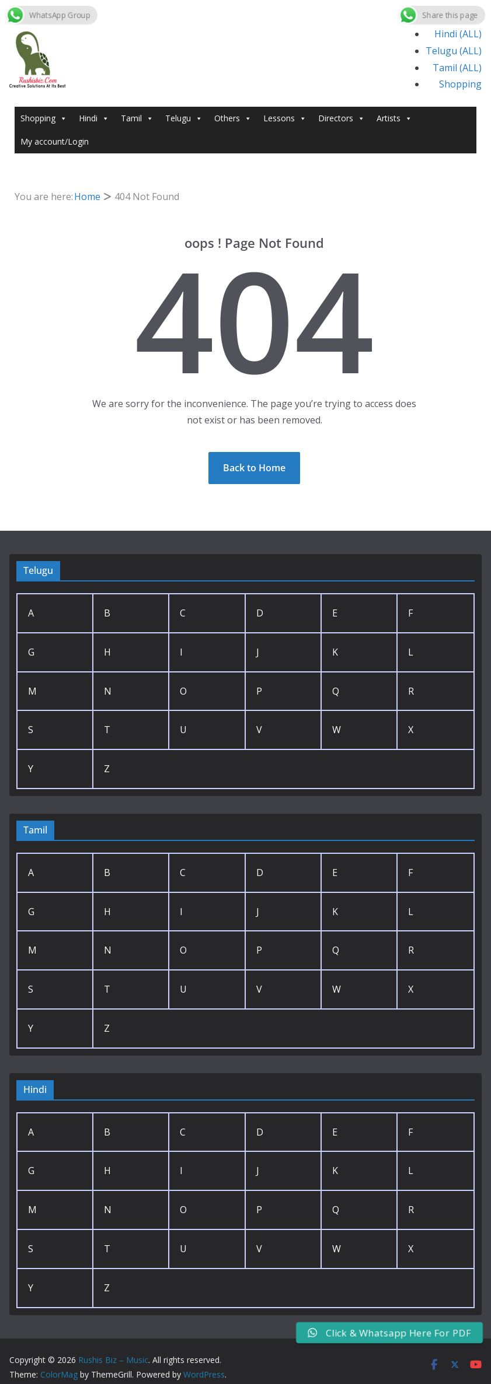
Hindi (94, 118)
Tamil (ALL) (457, 67)
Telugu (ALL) (454, 50)
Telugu (184, 118)
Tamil (137, 118)
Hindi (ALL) (458, 33)
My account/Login (54, 141)
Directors (341, 118)
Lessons (285, 118)
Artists (394, 118)
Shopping (460, 84)
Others (233, 118)
